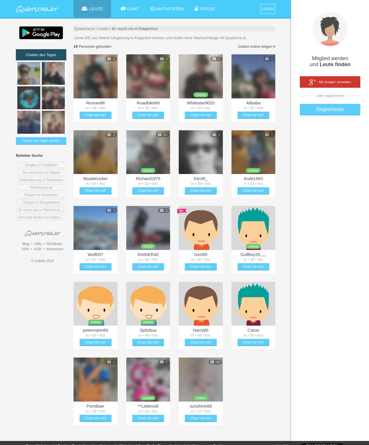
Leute (103, 28)
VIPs (25, 249)
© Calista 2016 (42, 261)
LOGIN (268, 9)
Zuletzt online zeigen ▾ (256, 46)
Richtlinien (54, 244)
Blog (25, 244)
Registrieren (330, 109)
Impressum (54, 249)
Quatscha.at (84, 28)
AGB (37, 249)
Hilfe (38, 244)
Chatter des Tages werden (40, 140)
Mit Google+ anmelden (330, 82)
